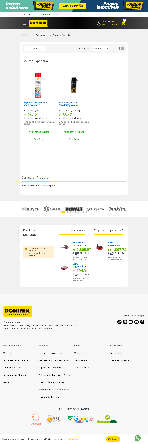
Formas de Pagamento (51, 382)
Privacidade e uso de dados (53, 389)
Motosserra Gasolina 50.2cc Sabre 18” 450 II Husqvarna (80, 244)
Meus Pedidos (82, 360)
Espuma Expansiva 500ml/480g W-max (68, 104)
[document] (74, 439)
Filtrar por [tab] (35, 48)
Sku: (26, 110)
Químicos (40, 35)
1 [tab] (63, 212)
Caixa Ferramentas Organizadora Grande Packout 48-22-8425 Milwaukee (115, 244)
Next (124, 209)
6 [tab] (78, 212)
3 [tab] (70, 212)
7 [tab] (81, 212)
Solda (6, 382)
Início (24, 35)
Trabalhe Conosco (120, 360)
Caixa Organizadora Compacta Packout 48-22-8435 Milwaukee (80, 265)
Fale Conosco (81, 367)
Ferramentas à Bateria (15, 360)
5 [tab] (75, 212)
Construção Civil (12, 367)
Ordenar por (83, 48)
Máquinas (8, 353)
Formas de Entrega (49, 397)
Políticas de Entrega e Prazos (54, 375)
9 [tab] (86, 212)
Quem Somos (117, 353)
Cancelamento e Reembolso (54, 360)
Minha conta (81, 353)
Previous (24, 209)
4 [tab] (73, 212)
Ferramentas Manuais (15, 375)
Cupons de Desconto (50, 367)
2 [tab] (67, 212)
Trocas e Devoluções (50, 353)
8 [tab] (83, 212)
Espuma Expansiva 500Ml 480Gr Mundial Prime (36, 104)
